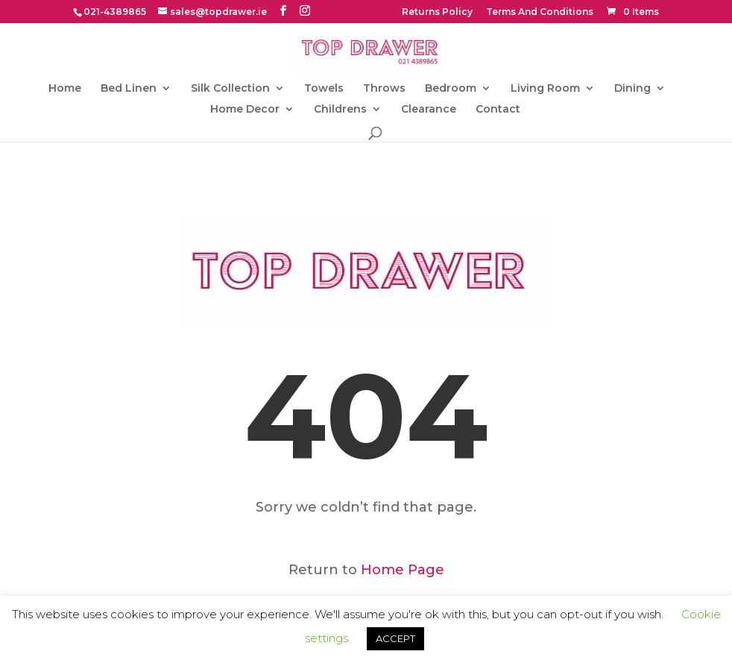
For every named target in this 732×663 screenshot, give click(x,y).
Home (64, 89)
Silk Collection (230, 89)
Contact (498, 110)
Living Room (545, 89)
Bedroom (450, 89)
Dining (632, 89)
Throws (384, 89)
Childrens (340, 110)
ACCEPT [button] (395, 638)
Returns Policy (437, 12)
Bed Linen (129, 89)
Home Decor (245, 110)
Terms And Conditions (539, 12)
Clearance (428, 110)
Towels (324, 89)
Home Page (402, 570)
